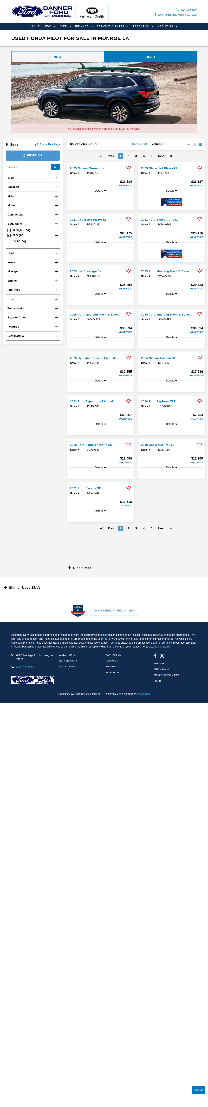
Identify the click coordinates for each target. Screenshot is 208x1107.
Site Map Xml (162, 679)
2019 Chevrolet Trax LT (160, 454)
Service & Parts (111, 26)
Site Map (159, 673)
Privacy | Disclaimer (166, 685)
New (48, 26)
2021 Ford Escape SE (88, 498)
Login (157, 691)
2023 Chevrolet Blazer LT (162, 168)
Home (35, 26)
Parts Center (67, 676)
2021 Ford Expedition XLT (163, 219)
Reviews (111, 676)
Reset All (33, 155)
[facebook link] (155, 666)
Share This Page (47, 144)
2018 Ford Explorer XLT (161, 411)
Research (141, 26)
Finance (82, 26)
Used (63, 26)
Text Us (198, 1089)
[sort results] (170, 144)
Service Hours (68, 670)
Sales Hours (67, 664)
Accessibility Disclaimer (114, 620)
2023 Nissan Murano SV (90, 168)
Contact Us (113, 664)
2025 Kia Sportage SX (88, 271)
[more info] (100, 162)
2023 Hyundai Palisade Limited (96, 367)
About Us (165, 26)
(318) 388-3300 (186, 9)
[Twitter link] (162, 666)
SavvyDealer (143, 703)
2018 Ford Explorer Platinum (94, 454)
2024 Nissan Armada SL (161, 367)
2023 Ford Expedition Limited (95, 411)
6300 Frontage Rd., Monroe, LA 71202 (176, 14)
